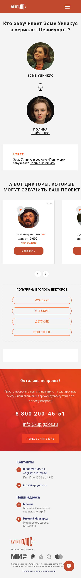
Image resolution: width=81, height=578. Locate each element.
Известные (42, 332)
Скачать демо (28, 243)
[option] (29, 232)
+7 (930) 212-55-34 (35, 473)
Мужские (41, 300)
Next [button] (45, 274)
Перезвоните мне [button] (40, 438)
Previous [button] (38, 274)
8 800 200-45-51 (40, 413)
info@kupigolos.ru (40, 424)
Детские (42, 321)
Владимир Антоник (28, 234)
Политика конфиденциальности (38, 571)
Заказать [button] (28, 251)
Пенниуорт (56, 159)
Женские (42, 311)
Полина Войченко (42, 163)
